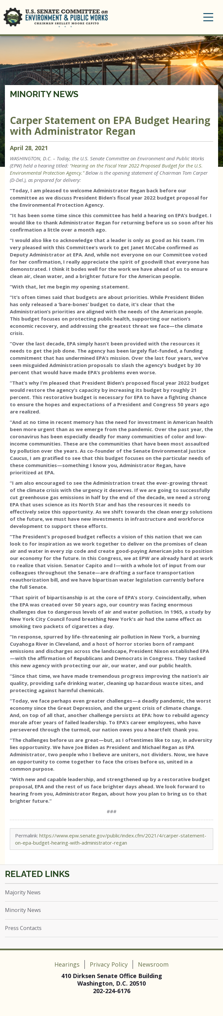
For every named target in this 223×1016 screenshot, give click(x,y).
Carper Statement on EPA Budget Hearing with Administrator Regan (110, 126)
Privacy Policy (109, 964)
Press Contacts (23, 928)
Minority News (44, 94)
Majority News (23, 892)
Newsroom (153, 964)
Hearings (67, 964)
